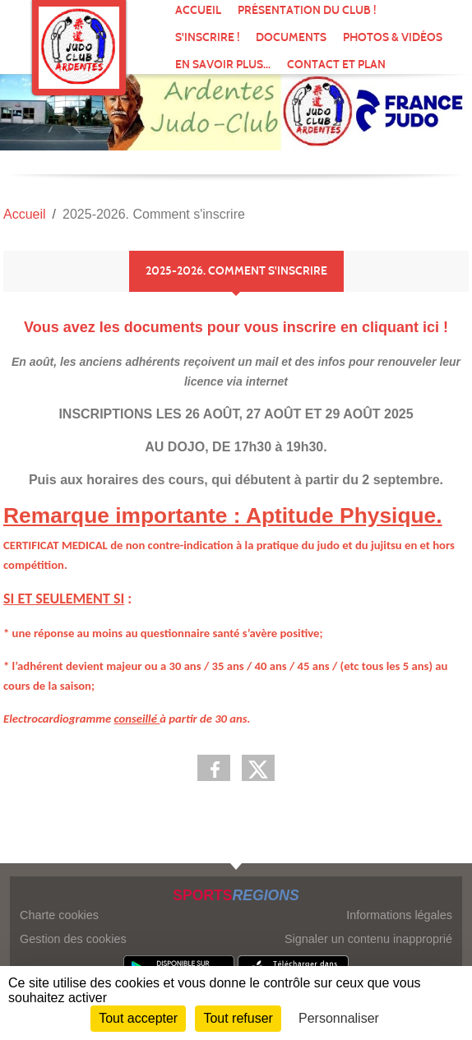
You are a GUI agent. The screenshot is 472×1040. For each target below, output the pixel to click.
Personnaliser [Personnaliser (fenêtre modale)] (338, 1018)
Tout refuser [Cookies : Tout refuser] (237, 1018)
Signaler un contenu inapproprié (368, 938)
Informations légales (399, 915)
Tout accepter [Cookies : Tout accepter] (138, 1018)
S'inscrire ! (207, 37)
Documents (291, 37)
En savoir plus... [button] (223, 65)
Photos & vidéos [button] (392, 37)
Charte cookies (59, 915)
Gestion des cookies (73, 938)
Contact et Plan (336, 65)
